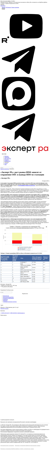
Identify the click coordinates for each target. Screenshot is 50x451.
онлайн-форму (33, 422)
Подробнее (3, 5)
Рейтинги (6, 156)
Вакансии (5, 300)
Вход (3, 8)
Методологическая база (8, 297)
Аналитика (6, 157)
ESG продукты (7, 158)
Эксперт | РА (4, 7)
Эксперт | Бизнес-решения (13, 7)
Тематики (6, 162)
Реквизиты (5, 299)
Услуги (6, 163)
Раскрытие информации (8, 298)
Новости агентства (5, 169)
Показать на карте (4, 308)
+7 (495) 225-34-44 (5, 313)
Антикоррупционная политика (10, 301)
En (2, 153)
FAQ (5, 164)
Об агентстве (6, 295)
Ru (5, 153)
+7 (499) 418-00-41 (13, 313)
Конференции (7, 161)
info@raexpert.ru (21, 313)
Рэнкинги (6, 159)
